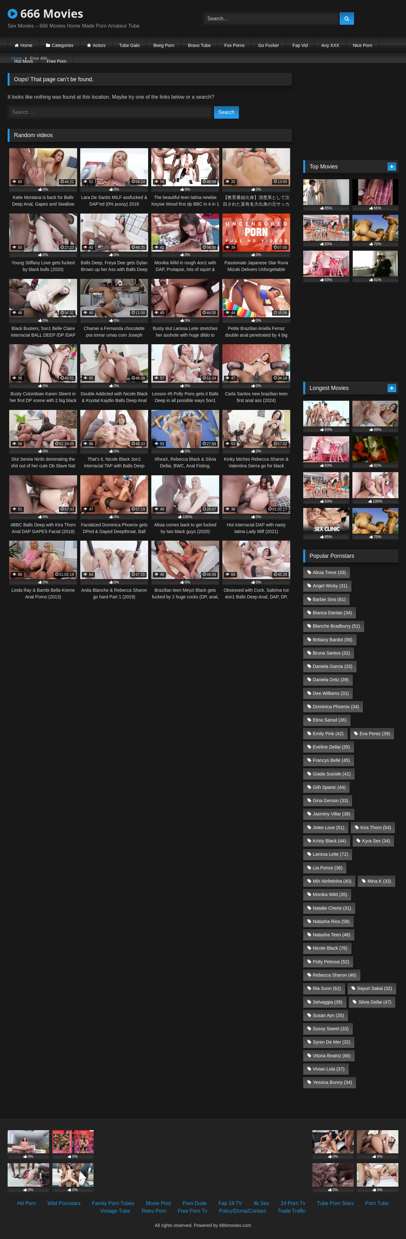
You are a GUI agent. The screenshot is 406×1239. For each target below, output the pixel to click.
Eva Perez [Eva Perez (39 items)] (375, 733)
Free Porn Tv (192, 1211)
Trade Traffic (292, 1211)
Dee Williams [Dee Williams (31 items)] (331, 693)
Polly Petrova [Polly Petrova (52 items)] (331, 961)
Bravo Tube (199, 45)
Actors (99, 45)
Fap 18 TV (230, 1203)
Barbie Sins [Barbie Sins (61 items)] (329, 599)
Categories (63, 45)
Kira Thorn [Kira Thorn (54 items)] (375, 827)
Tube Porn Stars (335, 1203)
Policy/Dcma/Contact (242, 1211)
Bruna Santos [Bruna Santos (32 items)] (331, 653)
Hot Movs (23, 61)
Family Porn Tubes (113, 1203)
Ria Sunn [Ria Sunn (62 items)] (327, 988)
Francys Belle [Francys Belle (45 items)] (331, 760)
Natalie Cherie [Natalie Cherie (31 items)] (332, 908)
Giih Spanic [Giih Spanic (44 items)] (329, 787)
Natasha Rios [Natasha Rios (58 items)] (331, 921)
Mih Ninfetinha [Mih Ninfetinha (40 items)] (332, 881)
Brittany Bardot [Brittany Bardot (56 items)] (332, 639)
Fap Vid (300, 45)
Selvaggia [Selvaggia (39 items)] (327, 1002)
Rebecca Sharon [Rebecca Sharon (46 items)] (334, 975)
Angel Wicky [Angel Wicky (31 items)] (330, 585)
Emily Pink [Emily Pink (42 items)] (328, 733)
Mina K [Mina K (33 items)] (379, 881)
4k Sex (261, 1203)
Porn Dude (195, 1203)
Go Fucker (268, 45)
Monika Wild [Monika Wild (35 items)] (330, 894)
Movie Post (158, 1203)
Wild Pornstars (64, 1203)
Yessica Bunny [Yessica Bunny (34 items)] (332, 1082)
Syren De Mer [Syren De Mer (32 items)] (331, 1042)
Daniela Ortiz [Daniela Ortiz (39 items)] (331, 679)
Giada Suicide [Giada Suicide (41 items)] (331, 773)
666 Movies (45, 13)
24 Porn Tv (293, 1203)
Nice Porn (362, 45)
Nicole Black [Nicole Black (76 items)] (330, 948)
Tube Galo (129, 45)
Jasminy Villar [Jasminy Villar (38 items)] (331, 813)
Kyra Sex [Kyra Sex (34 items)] (376, 840)
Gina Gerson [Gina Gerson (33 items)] (330, 800)
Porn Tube (377, 1203)
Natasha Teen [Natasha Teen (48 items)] (331, 934)
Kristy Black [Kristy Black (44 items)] (329, 840)
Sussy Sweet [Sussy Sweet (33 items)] (331, 1028)
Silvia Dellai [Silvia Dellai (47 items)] (374, 1002)
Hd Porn (26, 1203)
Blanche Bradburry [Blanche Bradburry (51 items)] (336, 626)
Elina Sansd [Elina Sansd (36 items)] (329, 719)
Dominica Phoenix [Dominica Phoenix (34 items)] (336, 706)
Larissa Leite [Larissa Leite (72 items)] (330, 854)
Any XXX (330, 45)
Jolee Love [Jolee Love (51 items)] (328, 827)
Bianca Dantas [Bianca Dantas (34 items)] (332, 612)
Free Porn (56, 61)
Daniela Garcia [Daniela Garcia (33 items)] (332, 666)
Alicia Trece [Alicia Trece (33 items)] (329, 572)
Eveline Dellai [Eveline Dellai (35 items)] (331, 746)
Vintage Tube (115, 1211)
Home (26, 45)
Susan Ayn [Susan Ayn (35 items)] (328, 1015)
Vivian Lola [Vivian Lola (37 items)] (328, 1068)
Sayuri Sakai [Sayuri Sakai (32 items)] (374, 988)
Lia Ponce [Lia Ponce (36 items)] (328, 867)
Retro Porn (154, 1211)
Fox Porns (234, 45)
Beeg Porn (163, 45)
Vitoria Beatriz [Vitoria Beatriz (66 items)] (331, 1055)
